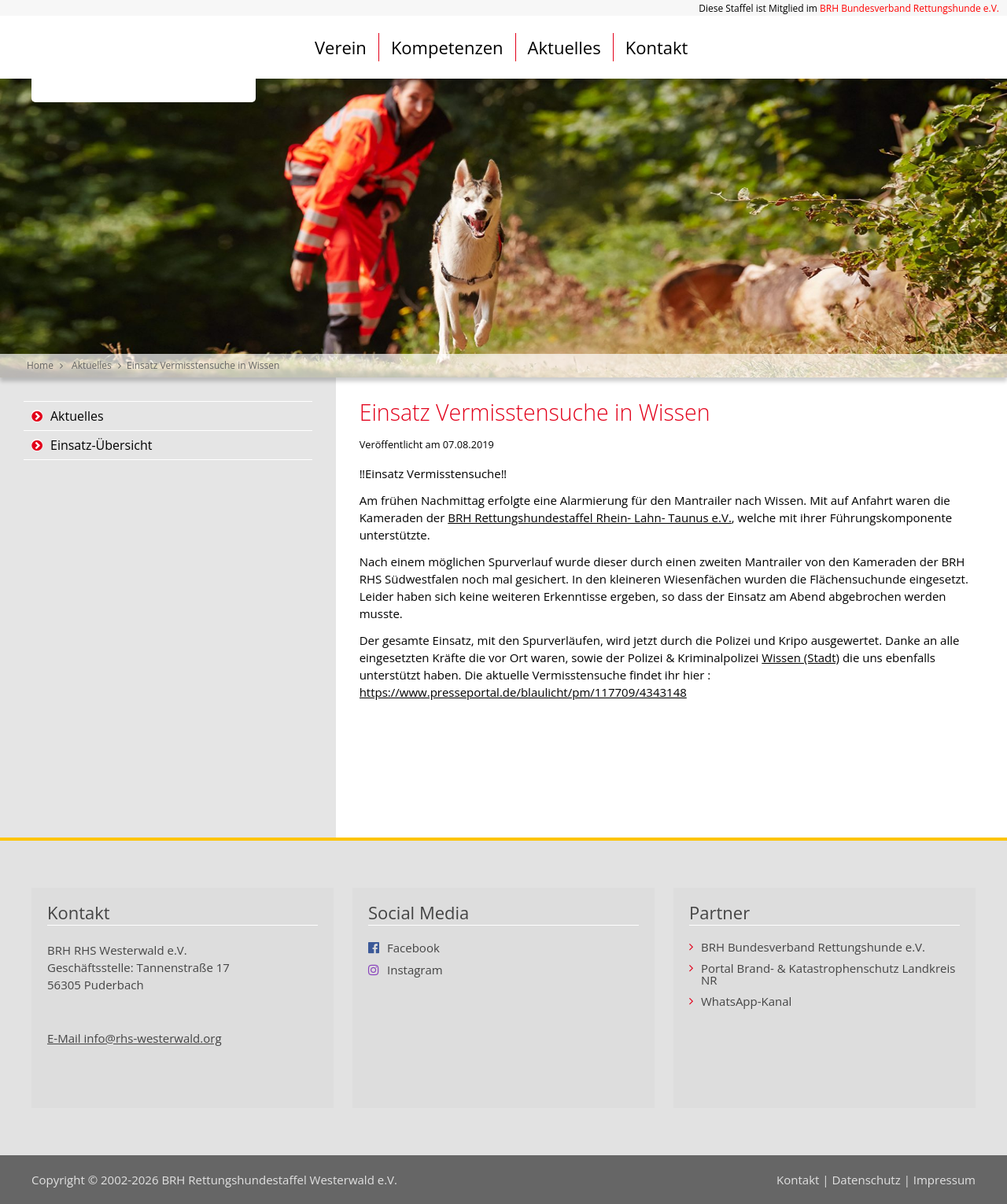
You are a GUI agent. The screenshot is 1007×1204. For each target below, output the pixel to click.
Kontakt (656, 47)
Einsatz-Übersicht (101, 445)
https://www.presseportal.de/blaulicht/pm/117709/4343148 (523, 692)
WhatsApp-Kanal (746, 1001)
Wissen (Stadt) (800, 657)
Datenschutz (866, 1179)
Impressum (944, 1179)
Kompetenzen (447, 47)
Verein (341, 47)
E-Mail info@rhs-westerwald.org (134, 1038)
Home (40, 365)
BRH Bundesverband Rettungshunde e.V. (909, 8)
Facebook (413, 947)
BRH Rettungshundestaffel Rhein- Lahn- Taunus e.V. (590, 517)
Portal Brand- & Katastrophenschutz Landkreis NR (828, 974)
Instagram (415, 969)
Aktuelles (564, 47)
